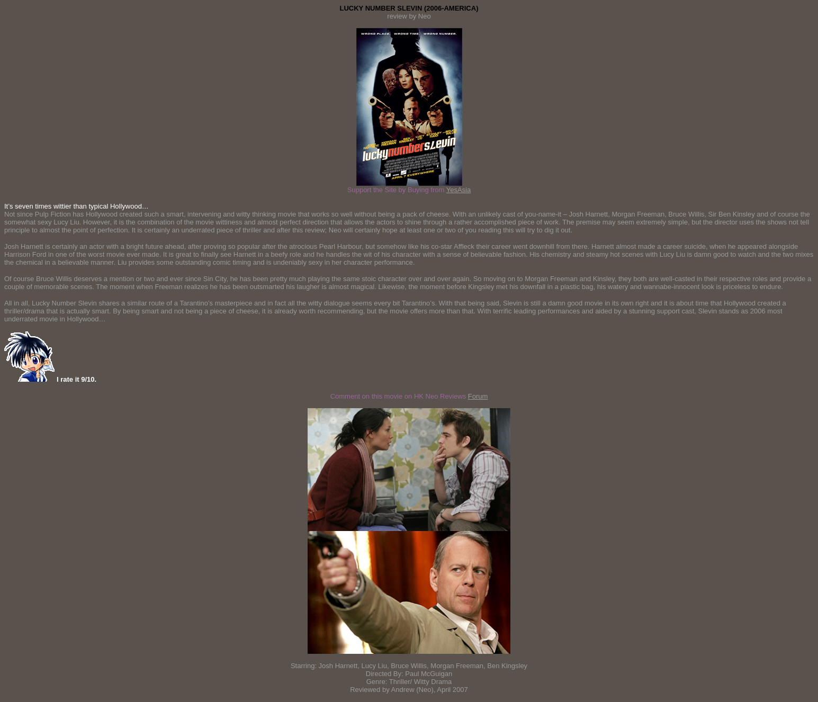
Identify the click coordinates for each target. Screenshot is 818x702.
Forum (478, 396)
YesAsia (458, 190)
